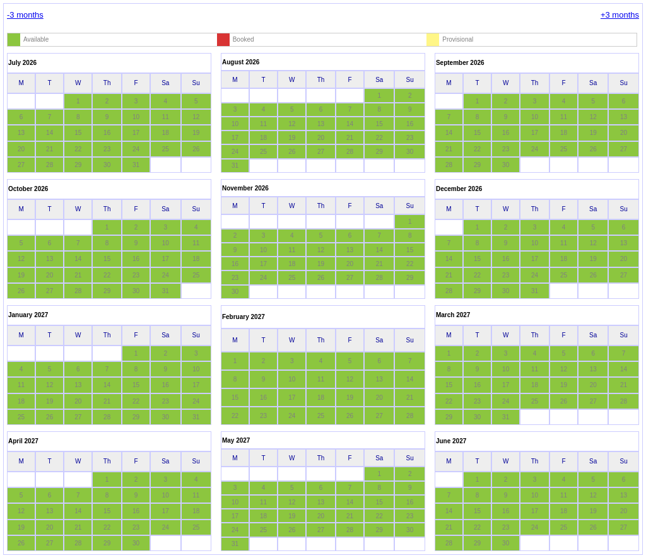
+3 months (620, 15)
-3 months (25, 15)
